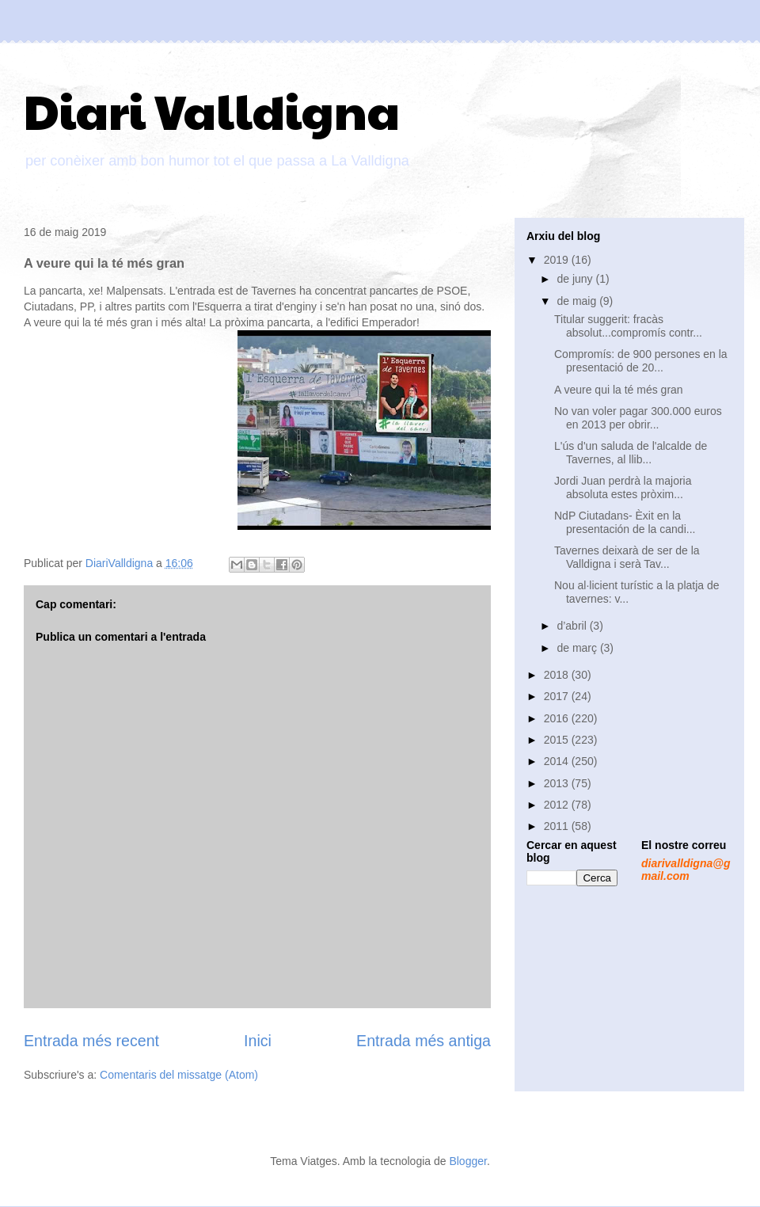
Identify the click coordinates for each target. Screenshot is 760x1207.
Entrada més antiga (423, 1040)
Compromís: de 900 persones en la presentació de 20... (641, 361)
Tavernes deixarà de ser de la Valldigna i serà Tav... (627, 557)
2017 (558, 696)
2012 (558, 804)
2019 (558, 259)
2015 (558, 739)
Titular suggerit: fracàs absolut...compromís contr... (628, 326)
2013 (558, 783)
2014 (558, 761)
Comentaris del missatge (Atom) (179, 1074)
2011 (558, 826)
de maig (578, 301)
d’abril (573, 625)
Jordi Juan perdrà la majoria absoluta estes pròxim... (623, 487)
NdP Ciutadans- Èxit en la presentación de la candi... (624, 522)
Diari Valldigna (212, 110)
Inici (258, 1040)
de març (578, 648)
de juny (576, 278)
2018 (558, 674)
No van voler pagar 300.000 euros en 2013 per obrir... (638, 418)
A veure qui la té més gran (618, 389)
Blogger (467, 1161)
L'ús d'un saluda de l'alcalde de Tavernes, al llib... (630, 453)
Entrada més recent (91, 1040)
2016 (558, 718)
